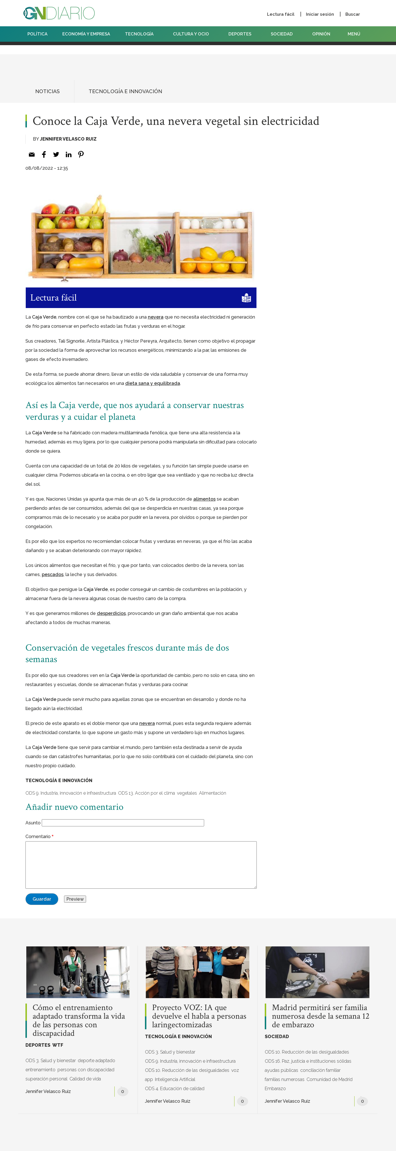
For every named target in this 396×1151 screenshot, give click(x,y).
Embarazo (275, 1088)
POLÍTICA (37, 34)
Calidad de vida (85, 1079)
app (149, 1079)
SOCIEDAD (284, 34)
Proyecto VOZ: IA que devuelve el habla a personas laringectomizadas (199, 1016)
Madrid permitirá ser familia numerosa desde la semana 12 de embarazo (320, 1016)
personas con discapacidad (85, 1069)
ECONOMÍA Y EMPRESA (86, 34)
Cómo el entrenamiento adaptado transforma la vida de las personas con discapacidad (79, 1021)
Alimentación (212, 793)
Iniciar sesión (320, 14)
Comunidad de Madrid (330, 1079)
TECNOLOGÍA (141, 34)
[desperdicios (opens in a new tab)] (111, 613)
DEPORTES (242, 34)
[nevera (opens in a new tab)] (156, 317)
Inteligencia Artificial (175, 1079)
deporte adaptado (96, 1060)
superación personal (46, 1079)
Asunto (33, 823)
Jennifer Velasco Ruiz (68, 139)
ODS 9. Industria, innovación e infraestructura (70, 793)
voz (235, 1070)
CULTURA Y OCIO (193, 34)
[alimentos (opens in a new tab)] (204, 499)
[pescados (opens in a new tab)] (52, 574)
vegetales (187, 793)
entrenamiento (40, 1069)
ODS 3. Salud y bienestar (50, 1060)
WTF (57, 1045)
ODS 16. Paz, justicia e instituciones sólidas (308, 1061)
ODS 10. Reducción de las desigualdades (187, 1070)
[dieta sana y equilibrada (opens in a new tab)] (152, 383)
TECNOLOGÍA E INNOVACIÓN (125, 91)
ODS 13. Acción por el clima (146, 793)
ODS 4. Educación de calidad (174, 1088)
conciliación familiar (320, 1070)
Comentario (38, 836)
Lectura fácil (280, 14)
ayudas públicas (281, 1070)
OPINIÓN (321, 34)
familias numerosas (285, 1079)
